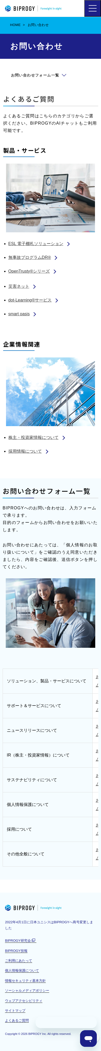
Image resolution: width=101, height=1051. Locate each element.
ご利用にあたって (18, 961)
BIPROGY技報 (16, 951)
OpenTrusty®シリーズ (29, 271)
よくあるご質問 (29, 99)
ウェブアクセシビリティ (23, 1001)
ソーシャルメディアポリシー (27, 990)
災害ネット (18, 286)
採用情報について (25, 451)
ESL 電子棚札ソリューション (35, 243)
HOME (15, 25)
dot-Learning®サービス (30, 300)
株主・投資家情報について (33, 437)
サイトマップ (15, 1010)
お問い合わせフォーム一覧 (35, 75)
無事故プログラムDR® (29, 257)
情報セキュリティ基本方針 (25, 981)
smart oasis (19, 314)
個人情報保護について (22, 970)
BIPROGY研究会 (20, 941)
